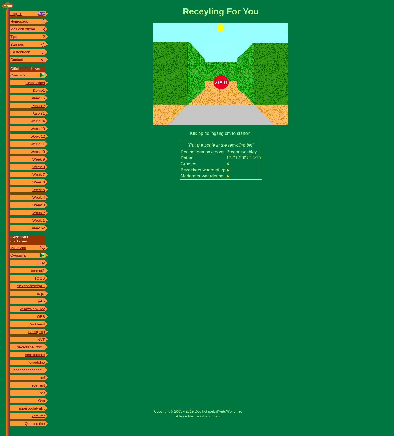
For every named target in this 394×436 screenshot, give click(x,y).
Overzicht (18, 75)
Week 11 (38, 144)
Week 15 (38, 98)
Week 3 (38, 205)
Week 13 (38, 129)
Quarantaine (35, 424)
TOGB (39, 278)
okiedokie (37, 362)
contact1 (38, 271)
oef (42, 378)
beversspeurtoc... (31, 347)
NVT (41, 339)
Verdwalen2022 (32, 309)
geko (41, 301)
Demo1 (39, 90)
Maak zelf (18, 248)
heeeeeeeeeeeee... (29, 370)
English (16, 14)
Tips (13, 37)
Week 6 (38, 182)
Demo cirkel (35, 83)
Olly (41, 263)
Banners (17, 44)
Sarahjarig (36, 332)
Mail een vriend (22, 29)
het (42, 393)
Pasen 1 (38, 113)
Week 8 (38, 167)
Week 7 (38, 175)
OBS (41, 317)
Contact (16, 60)
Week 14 (38, 121)
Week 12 (38, 136)
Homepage (19, 21)
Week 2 (38, 213)
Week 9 (38, 159)
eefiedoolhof (35, 355)
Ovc (41, 401)
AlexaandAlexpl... (31, 286)
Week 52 (38, 228)
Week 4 (38, 197)
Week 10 (38, 152)
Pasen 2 (38, 106)
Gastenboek (20, 52)
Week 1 (38, 220)
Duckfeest (37, 324)
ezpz (41, 294)
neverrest (37, 385)
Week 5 (38, 190)
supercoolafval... (31, 408)
